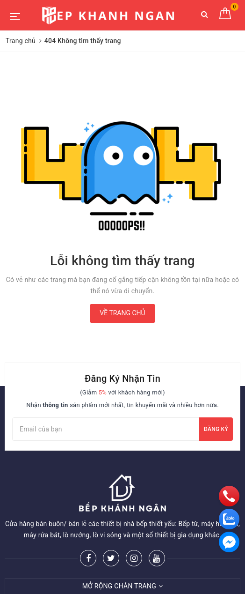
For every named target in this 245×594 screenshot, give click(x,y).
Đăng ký (216, 429)
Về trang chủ (122, 313)
